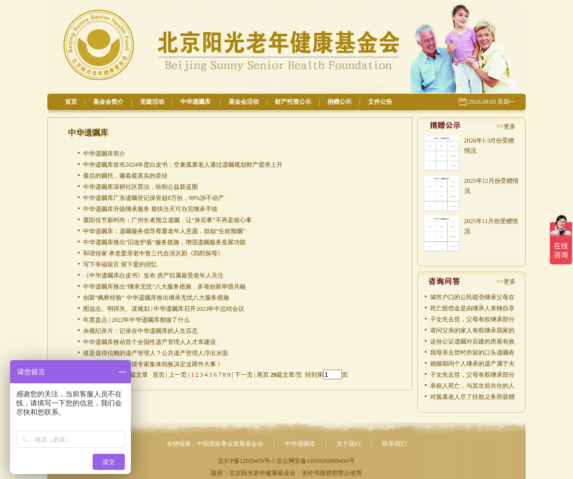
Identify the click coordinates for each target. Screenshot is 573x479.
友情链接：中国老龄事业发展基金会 (215, 443)
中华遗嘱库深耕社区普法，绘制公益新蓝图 (140, 186)
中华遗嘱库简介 (104, 153)
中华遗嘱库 (196, 101)
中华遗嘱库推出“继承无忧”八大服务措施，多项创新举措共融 (164, 286)
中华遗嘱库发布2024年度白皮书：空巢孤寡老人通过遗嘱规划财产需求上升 (182, 164)
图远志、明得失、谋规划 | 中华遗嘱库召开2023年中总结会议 (163, 308)
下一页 (244, 374)
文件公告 (380, 101)
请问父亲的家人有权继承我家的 (472, 330)
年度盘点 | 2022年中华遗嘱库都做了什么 (136, 319)
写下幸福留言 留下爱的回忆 (120, 264)
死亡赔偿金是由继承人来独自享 (472, 308)
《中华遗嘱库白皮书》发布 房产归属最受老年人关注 (153, 275)
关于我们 (348, 443)
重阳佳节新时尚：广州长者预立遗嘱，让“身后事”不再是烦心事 (167, 220)
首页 (71, 101)
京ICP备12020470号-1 (246, 460)
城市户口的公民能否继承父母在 (472, 297)
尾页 (262, 374)
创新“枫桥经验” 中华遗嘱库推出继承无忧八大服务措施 (156, 297)
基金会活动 (244, 101)
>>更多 (506, 126)
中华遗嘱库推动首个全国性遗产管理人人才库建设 (149, 342)
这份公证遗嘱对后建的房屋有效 (472, 341)
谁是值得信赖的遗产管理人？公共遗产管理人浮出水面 (155, 353)
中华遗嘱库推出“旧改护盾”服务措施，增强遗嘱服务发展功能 (164, 242)
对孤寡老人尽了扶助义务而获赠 (472, 396)
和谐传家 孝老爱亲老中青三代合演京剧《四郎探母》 (153, 253)
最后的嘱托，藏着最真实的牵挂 (125, 175)
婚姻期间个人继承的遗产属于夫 (472, 363)
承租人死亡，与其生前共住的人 (472, 385)
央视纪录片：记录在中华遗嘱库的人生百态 (140, 330)
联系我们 (394, 443)
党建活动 (152, 101)
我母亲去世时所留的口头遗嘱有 (472, 352)
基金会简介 (108, 101)
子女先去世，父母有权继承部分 (472, 319)
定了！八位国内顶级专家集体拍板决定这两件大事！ (152, 364)
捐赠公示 (339, 101)
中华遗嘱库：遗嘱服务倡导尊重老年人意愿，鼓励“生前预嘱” (164, 231)
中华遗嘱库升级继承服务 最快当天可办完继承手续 (150, 209)
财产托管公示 (293, 101)
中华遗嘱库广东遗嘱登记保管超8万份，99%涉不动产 (153, 197)
